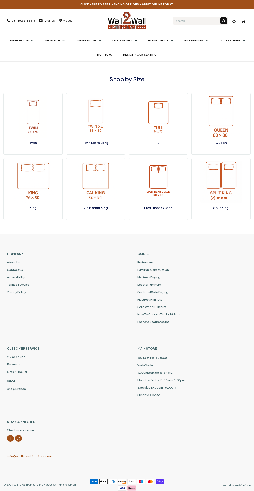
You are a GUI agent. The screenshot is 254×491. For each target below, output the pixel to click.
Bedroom (55, 40)
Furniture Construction (153, 269)
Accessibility (16, 277)
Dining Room (88, 40)
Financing (14, 364)
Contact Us (15, 269)
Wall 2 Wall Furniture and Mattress (34, 484)
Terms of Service (18, 284)
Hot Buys (104, 54)
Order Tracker (17, 371)
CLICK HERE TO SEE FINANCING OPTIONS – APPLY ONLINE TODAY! (127, 4)
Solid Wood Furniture (151, 307)
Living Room (21, 40)
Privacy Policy (16, 292)
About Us (13, 262)
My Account (16, 357)
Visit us (65, 20)
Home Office (160, 40)
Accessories (232, 40)
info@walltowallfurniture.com (29, 456)
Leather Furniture (149, 284)
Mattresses (196, 40)
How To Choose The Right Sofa (158, 314)
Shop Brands (16, 389)
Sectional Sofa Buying (152, 292)
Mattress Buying (148, 277)
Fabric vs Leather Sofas (153, 321)
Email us (47, 20)
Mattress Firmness (149, 299)
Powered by (235, 485)
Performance (146, 262)
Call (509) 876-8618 (21, 20)
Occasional (124, 40)
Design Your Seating (140, 54)
